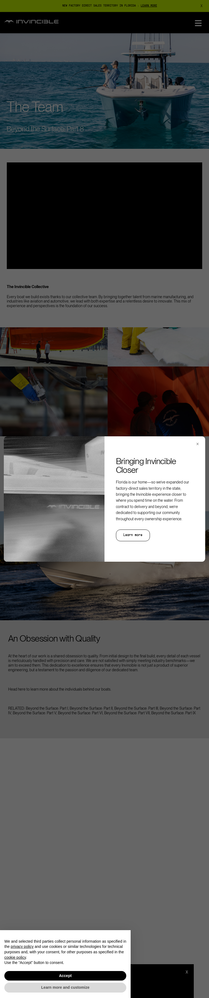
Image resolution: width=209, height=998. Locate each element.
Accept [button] (65, 975)
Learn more (132, 535)
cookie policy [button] (15, 957)
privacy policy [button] (22, 946)
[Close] (197, 444)
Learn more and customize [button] (65, 987)
